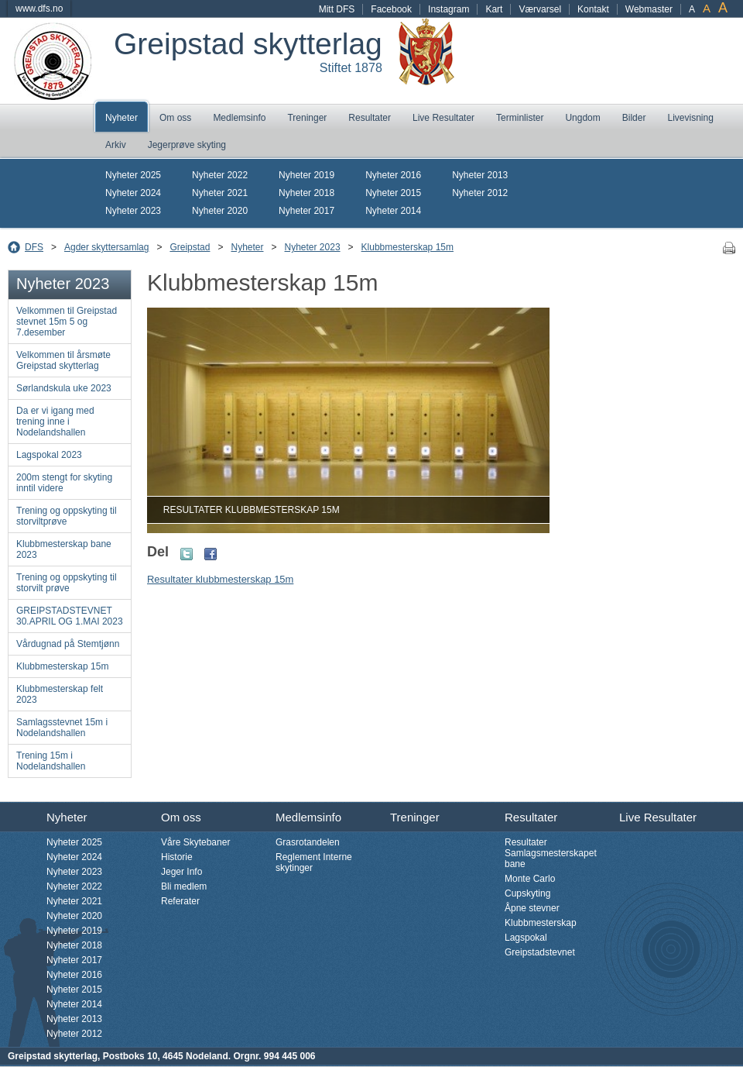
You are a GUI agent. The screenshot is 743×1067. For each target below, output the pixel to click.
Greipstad (189, 247)
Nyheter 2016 (393, 175)
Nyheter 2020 (220, 210)
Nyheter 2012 (480, 193)
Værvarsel (540, 9)
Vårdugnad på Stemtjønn (67, 643)
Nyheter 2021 (220, 193)
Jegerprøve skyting (187, 144)
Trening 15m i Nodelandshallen (50, 761)
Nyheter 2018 (306, 193)
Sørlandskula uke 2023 (63, 388)
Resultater (369, 117)
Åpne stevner (532, 908)
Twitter (186, 554)
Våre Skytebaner (195, 842)
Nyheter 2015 (393, 193)
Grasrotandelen (308, 842)
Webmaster (649, 9)
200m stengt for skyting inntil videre (64, 483)
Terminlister (519, 117)
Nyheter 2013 (480, 175)
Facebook (391, 9)
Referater (180, 901)
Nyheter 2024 (133, 193)
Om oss (175, 117)
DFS (34, 247)
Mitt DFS (337, 9)
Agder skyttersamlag (106, 247)
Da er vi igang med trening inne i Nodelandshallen (55, 421)
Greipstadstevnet (540, 952)
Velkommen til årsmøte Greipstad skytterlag (63, 360)
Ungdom (582, 117)
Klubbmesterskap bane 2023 (63, 549)
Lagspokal (526, 937)
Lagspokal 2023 (49, 454)
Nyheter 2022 (220, 175)
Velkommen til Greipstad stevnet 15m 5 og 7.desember (66, 321)
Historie (177, 857)
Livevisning (690, 117)
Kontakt (593, 9)
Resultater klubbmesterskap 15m (220, 579)
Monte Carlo (530, 878)
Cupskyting (527, 893)
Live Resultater (443, 117)
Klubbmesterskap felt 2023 (59, 694)
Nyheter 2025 (133, 175)
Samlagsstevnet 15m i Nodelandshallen (62, 727)
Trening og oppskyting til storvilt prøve (66, 583)
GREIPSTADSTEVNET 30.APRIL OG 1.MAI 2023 (69, 616)
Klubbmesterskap (541, 922)
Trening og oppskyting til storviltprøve (66, 516)
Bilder (634, 117)
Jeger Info (181, 871)
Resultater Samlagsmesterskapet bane (551, 853)
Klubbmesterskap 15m (407, 247)
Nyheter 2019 (306, 175)
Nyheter (121, 117)
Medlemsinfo (239, 117)
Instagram (448, 9)
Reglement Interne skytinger (314, 862)
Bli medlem (184, 886)
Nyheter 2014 (393, 210)
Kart (493, 9)
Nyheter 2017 (306, 210)
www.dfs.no (39, 8)
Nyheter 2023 (133, 210)
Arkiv (115, 144)
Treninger (307, 117)
